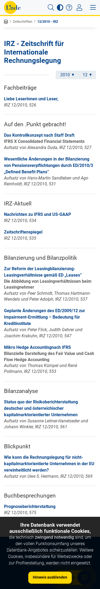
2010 (67, 74)
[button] (50, 7)
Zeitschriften (22, 22)
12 (87, 74)
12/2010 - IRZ (47, 22)
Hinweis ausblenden (50, 577)
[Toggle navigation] (79, 7)
